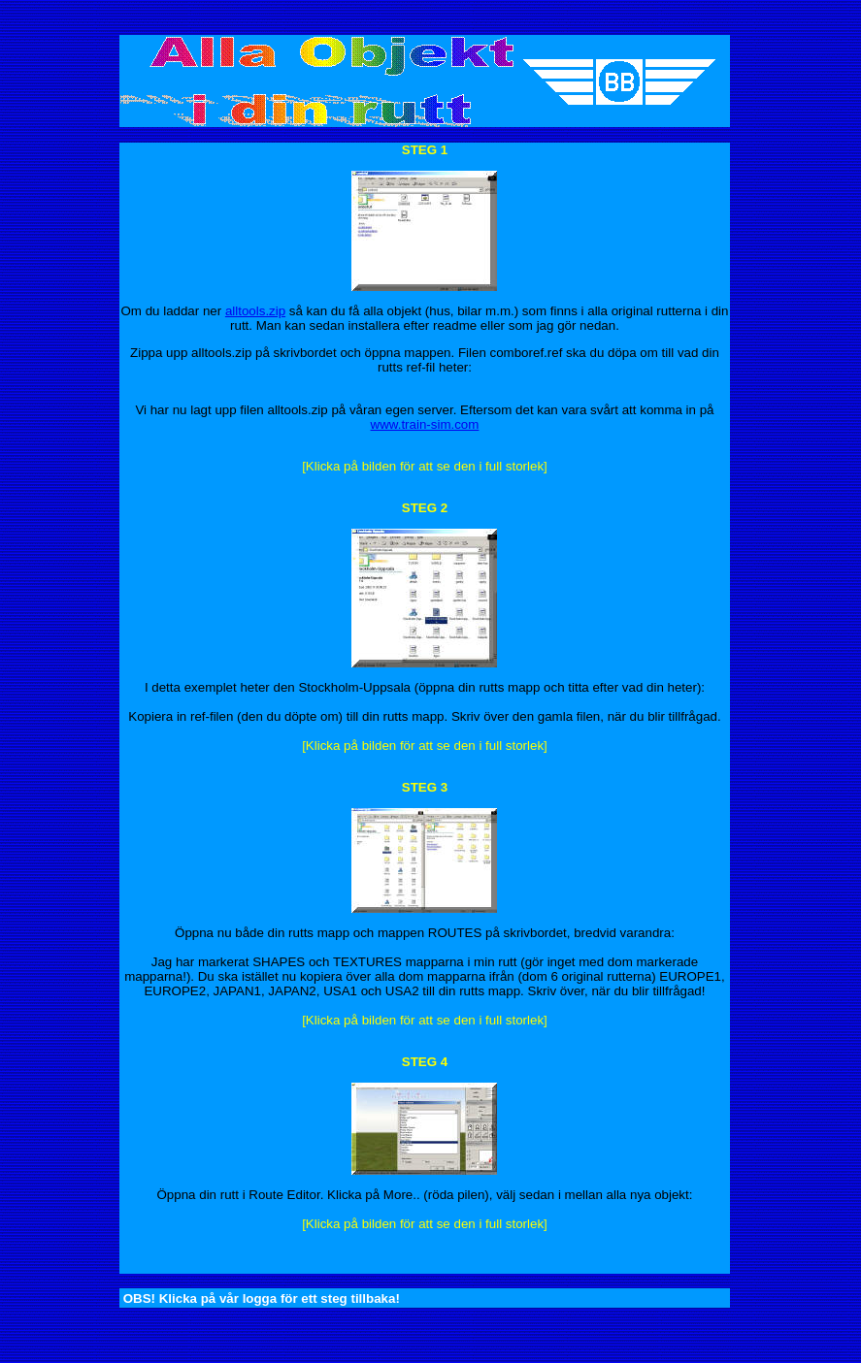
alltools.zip (255, 311)
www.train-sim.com (425, 424)
